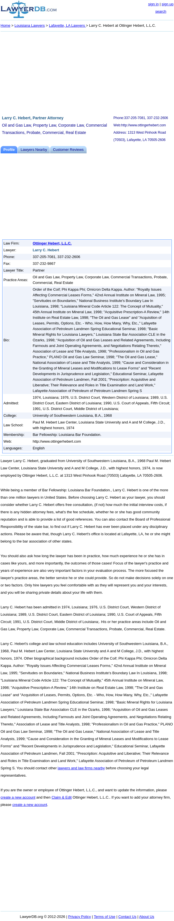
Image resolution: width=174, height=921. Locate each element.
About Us (146, 917)
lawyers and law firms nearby (81, 768)
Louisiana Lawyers (30, 25)
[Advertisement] (87, 72)
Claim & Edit (61, 797)
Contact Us (127, 917)
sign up (167, 4)
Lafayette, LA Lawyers (67, 25)
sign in (153, 4)
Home (5, 25)
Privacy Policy (79, 917)
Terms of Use (105, 917)
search (160, 11)
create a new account (18, 797)
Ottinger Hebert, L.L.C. (52, 243)
